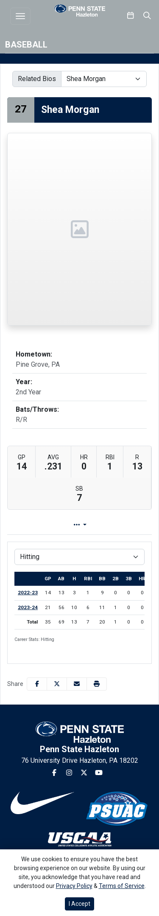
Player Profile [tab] (62, 525)
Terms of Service (122, 885)
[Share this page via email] (77, 684)
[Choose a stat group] (79, 557)
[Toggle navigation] (20, 16)
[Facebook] (54, 773)
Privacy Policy (74, 885)
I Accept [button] (79, 903)
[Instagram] (69, 773)
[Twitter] (84, 773)
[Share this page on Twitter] (57, 684)
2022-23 (28, 593)
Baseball (26, 44)
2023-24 (28, 607)
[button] (96, 684)
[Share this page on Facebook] (37, 684)
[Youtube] (99, 773)
